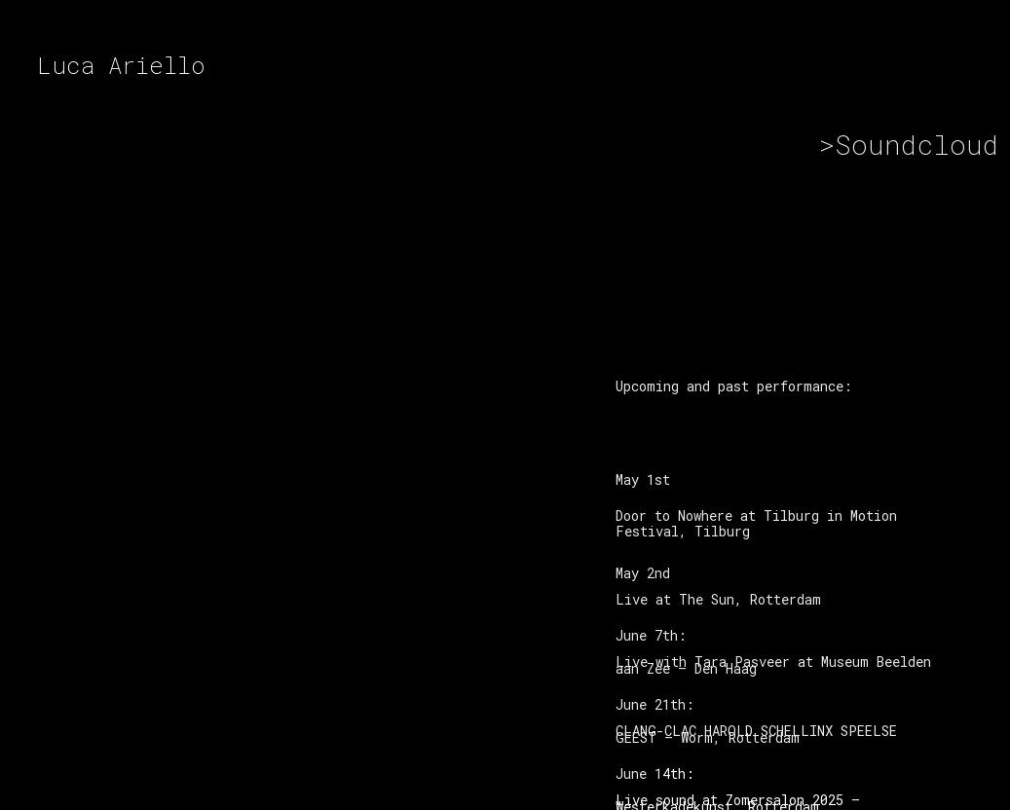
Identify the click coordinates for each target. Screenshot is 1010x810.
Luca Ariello (121, 65)
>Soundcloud (904, 145)
